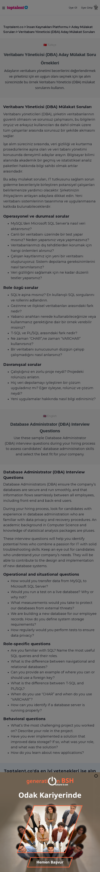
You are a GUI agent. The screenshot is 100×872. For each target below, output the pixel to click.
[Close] (96, 776)
